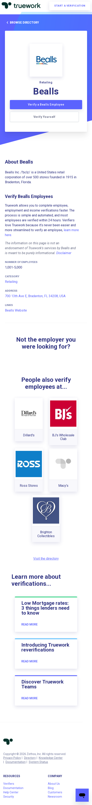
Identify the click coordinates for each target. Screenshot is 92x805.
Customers (55, 792)
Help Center (10, 792)
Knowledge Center (51, 758)
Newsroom (55, 796)
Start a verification (69, 5)
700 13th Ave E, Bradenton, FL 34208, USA (35, 296)
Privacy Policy (12, 758)
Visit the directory (46, 559)
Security (8, 796)
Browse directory (22, 22)
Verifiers (8, 783)
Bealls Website (16, 310)
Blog (51, 788)
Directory (30, 758)
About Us (54, 783)
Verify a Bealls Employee (46, 104)
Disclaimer (63, 253)
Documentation (16, 762)
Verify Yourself (44, 116)
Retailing (11, 282)
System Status (38, 762)
